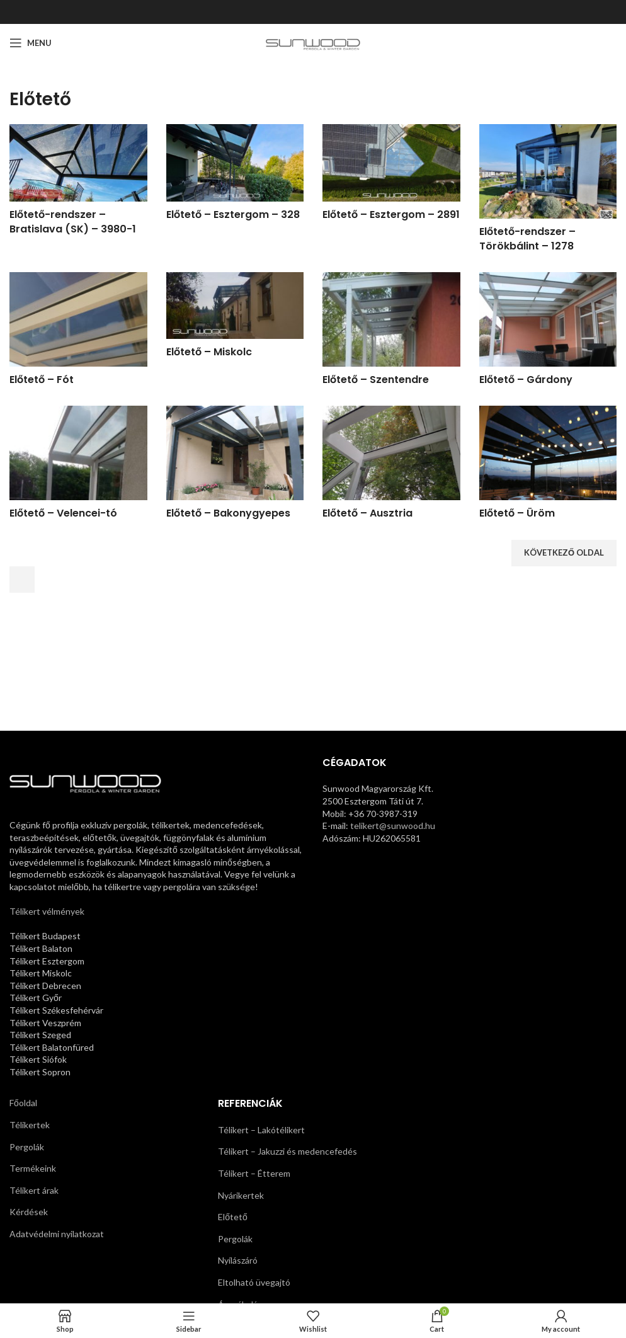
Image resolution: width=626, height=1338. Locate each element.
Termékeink (32, 1168)
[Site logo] (313, 42)
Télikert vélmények (46, 911)
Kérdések (28, 1211)
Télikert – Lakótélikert (261, 1129)
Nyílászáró (238, 1260)
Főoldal (23, 1102)
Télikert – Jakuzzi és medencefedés (287, 1151)
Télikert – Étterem (254, 1173)
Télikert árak (34, 1190)
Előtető (233, 1216)
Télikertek (29, 1124)
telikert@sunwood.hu (392, 825)
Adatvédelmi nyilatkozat (56, 1233)
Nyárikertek (241, 1195)
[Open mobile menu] (30, 42)
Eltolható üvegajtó (254, 1282)
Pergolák (26, 1146)
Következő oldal (564, 553)
